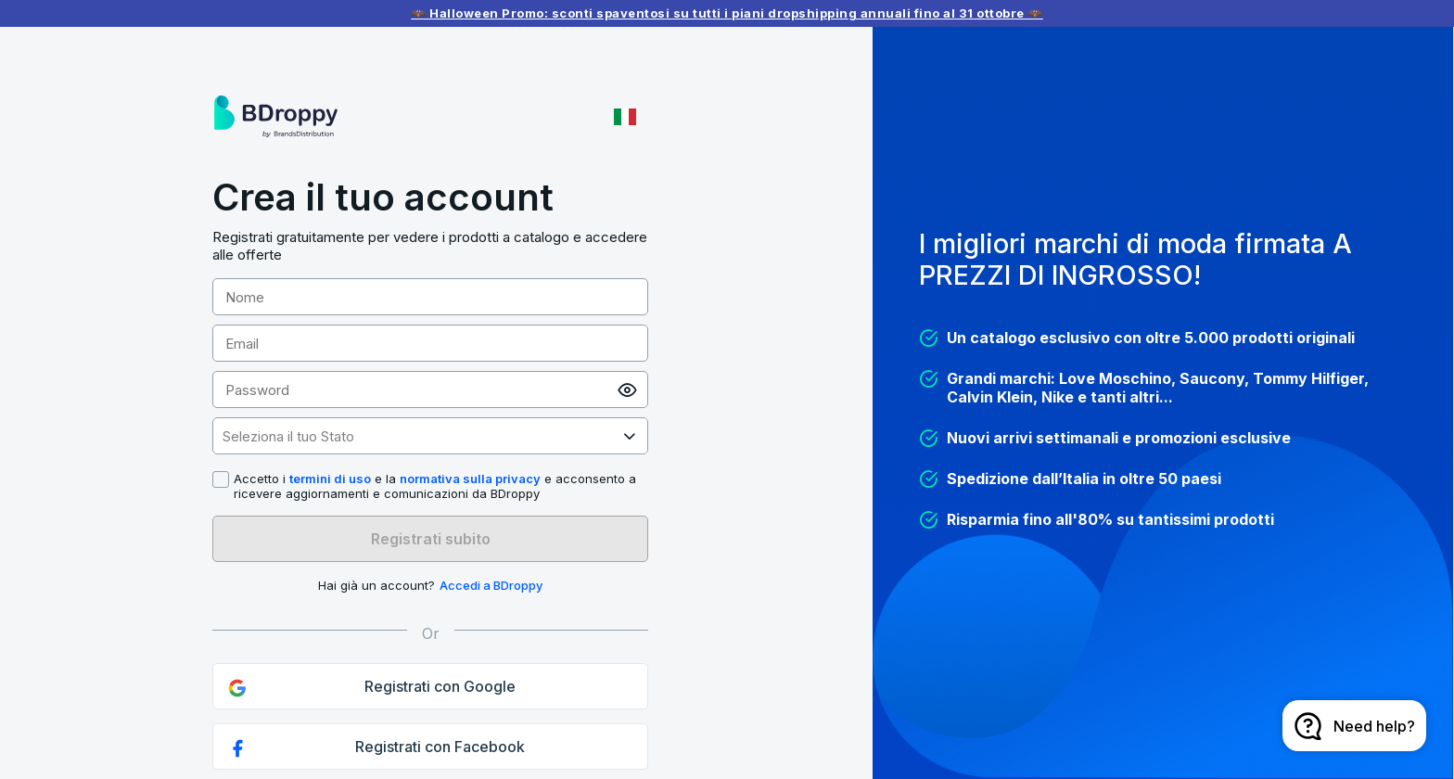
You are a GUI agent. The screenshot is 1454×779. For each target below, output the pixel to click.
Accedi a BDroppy (491, 585)
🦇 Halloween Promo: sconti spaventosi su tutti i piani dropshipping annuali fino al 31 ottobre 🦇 (727, 13)
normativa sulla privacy (470, 478)
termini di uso (330, 478)
